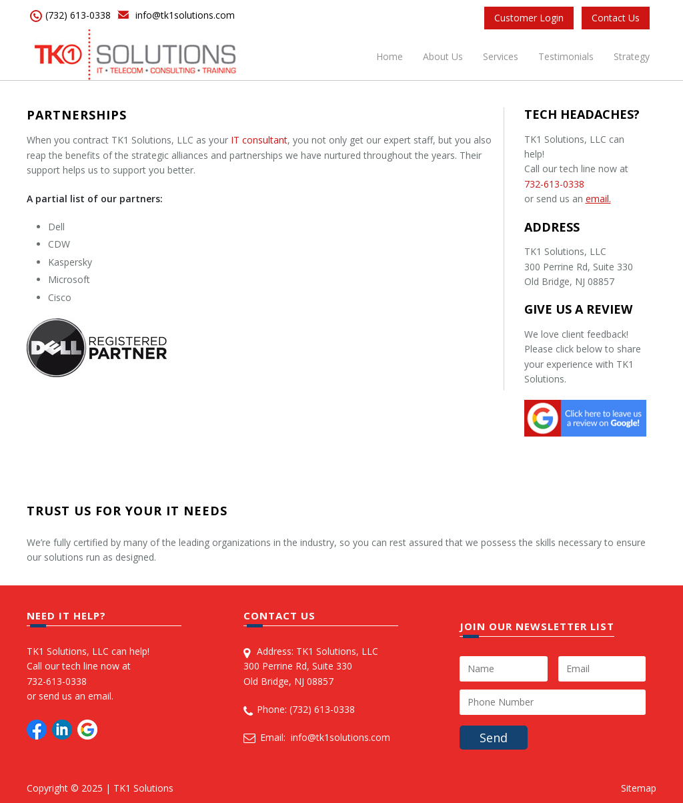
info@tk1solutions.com (185, 15)
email (99, 696)
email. (598, 198)
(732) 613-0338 (78, 15)
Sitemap (638, 788)
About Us (443, 56)
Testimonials (566, 56)
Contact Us (616, 17)
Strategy (632, 56)
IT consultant (259, 139)
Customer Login (529, 17)
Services (500, 56)
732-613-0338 (554, 184)
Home (389, 56)
